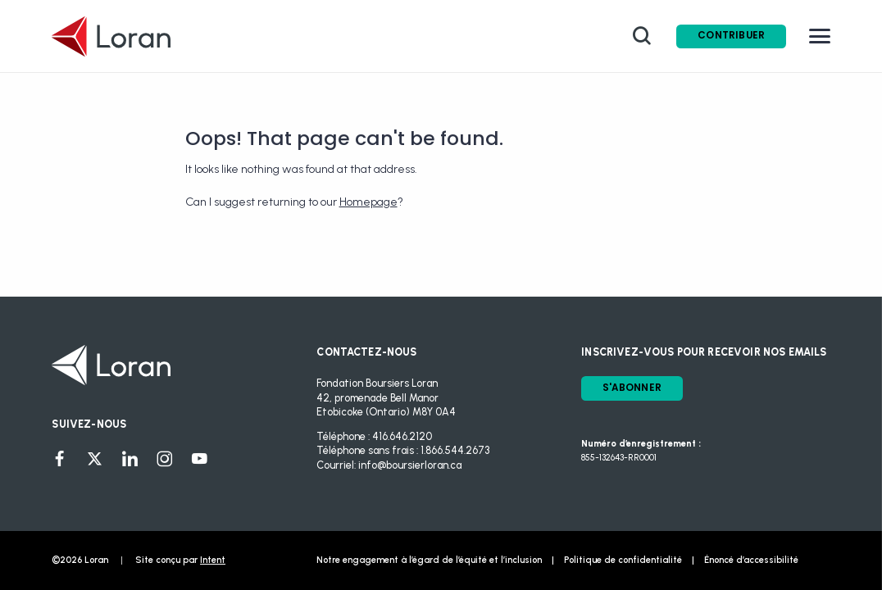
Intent (212, 560)
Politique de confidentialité (623, 560)
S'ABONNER (632, 387)
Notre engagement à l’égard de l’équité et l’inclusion (429, 560)
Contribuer (731, 35)
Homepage (368, 202)
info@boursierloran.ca (409, 465)
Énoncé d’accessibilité (751, 560)
